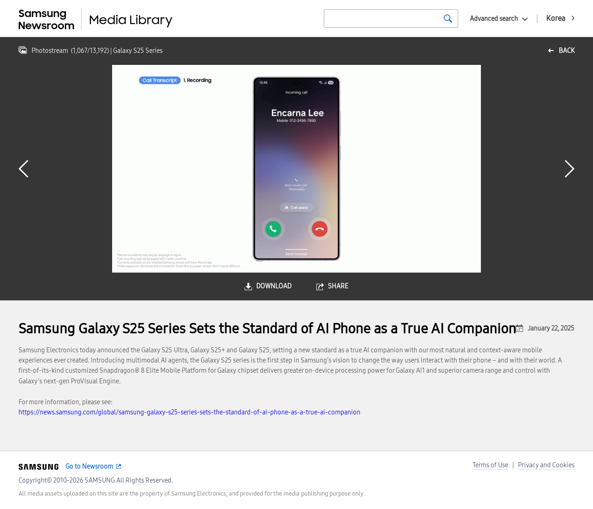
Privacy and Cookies (546, 465)
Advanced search (494, 19)
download (273, 286)
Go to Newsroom (89, 467)
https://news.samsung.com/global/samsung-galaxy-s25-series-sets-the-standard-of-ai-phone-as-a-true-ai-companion (189, 412)
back (566, 51)
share (338, 286)
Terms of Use (490, 465)
